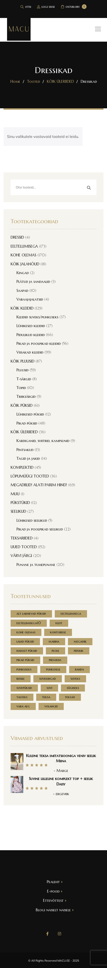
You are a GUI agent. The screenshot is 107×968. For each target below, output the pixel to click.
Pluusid (22, 370)
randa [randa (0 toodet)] (79, 669)
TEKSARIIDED (21, 538)
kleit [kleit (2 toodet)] (58, 623)
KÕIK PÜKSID (21, 405)
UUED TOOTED (24, 546)
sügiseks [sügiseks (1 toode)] (73, 688)
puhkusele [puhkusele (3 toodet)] (53, 669)
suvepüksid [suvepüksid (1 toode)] (24, 688)
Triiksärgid (26, 396)
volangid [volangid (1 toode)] (51, 706)
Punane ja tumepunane (35, 564)
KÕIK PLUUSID (22, 361)
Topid (21, 387)
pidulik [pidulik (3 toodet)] (78, 650)
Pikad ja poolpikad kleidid (38, 343)
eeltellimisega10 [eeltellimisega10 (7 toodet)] (28, 623)
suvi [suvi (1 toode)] (49, 688)
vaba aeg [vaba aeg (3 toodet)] (23, 706)
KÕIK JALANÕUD (25, 264)
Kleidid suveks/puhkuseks (37, 317)
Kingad (22, 272)
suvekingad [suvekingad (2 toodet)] (47, 678)
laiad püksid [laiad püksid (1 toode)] (25, 641)
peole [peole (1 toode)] (55, 650)
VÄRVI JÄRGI (21, 555)
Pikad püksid (26, 423)
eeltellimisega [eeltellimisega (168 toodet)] (71, 613)
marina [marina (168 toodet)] (54, 641)
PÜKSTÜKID (20, 502)
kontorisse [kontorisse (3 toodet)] (58, 632)
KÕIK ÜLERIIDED (24, 431)
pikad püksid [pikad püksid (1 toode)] (25, 660)
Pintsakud (24, 449)
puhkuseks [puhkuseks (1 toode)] (24, 669)
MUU (15, 493)
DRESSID (17, 237)
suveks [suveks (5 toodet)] (75, 678)
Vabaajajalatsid (29, 299)
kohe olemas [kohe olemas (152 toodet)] (26, 632)
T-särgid (23, 379)
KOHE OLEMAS (23, 255)
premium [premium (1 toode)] (55, 660)
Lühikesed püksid (30, 414)
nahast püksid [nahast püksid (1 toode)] (26, 650)
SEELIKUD (18, 511)
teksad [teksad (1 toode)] (70, 697)
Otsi (89, 187)
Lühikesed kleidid (30, 325)
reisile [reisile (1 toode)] (20, 678)
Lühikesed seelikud (31, 520)
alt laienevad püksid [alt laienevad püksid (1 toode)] (31, 613)
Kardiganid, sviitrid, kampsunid (42, 440)
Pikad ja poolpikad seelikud (39, 529)
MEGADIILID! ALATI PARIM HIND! (39, 484)
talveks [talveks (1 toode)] (22, 697)
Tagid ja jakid (28, 458)
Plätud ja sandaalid (33, 281)
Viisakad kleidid (29, 352)
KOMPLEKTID (22, 467)
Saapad (22, 290)
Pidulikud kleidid (30, 334)
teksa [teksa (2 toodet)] (46, 697)
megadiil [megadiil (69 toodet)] (80, 641)
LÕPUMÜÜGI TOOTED (30, 476)
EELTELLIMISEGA (24, 246)
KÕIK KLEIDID (22, 308)
